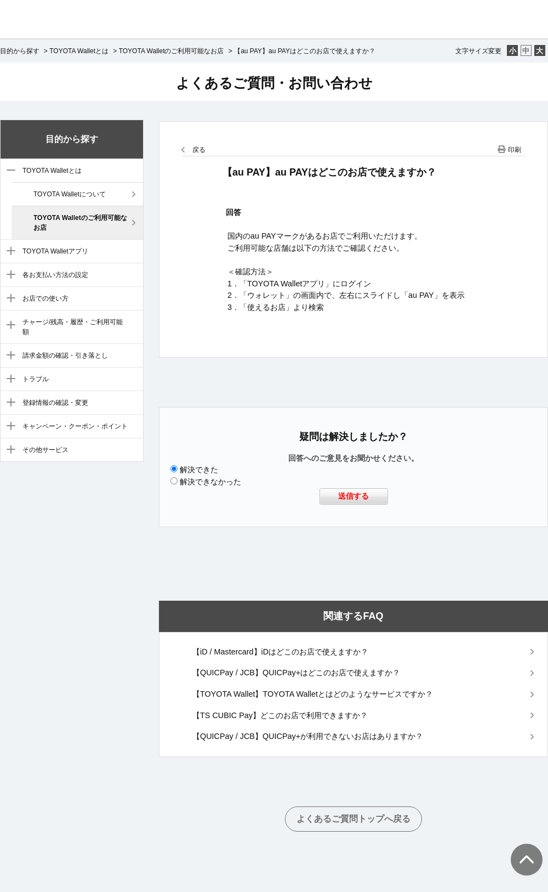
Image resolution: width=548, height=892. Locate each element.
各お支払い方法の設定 (55, 275)
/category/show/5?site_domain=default (8, 275)
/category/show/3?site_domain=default (8, 171)
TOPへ (520, 849)
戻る (199, 150)
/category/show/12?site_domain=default (8, 450)
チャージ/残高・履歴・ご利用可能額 (72, 327)
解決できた (199, 469)
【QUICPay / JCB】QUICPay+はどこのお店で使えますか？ (296, 672)
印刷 (514, 150)
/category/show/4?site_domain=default (8, 252)
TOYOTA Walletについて (69, 194)
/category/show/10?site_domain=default (8, 403)
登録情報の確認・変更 (55, 403)
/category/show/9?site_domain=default (8, 380)
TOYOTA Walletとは (79, 51)
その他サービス (45, 450)
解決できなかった (210, 481)
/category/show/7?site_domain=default (8, 326)
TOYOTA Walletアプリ (55, 251)
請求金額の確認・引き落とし (65, 355)
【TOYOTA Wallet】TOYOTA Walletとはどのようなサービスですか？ (312, 694)
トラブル (35, 379)
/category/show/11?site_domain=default (8, 427)
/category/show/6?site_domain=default (8, 299)
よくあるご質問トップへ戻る (353, 818)
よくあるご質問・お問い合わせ (274, 83)
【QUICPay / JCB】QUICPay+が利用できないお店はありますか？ (307, 736)
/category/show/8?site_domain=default (8, 356)
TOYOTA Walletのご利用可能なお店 (171, 51)
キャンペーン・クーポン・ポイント (75, 426)
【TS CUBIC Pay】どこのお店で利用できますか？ (280, 715)
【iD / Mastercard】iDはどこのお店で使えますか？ (280, 651)
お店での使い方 (45, 298)
